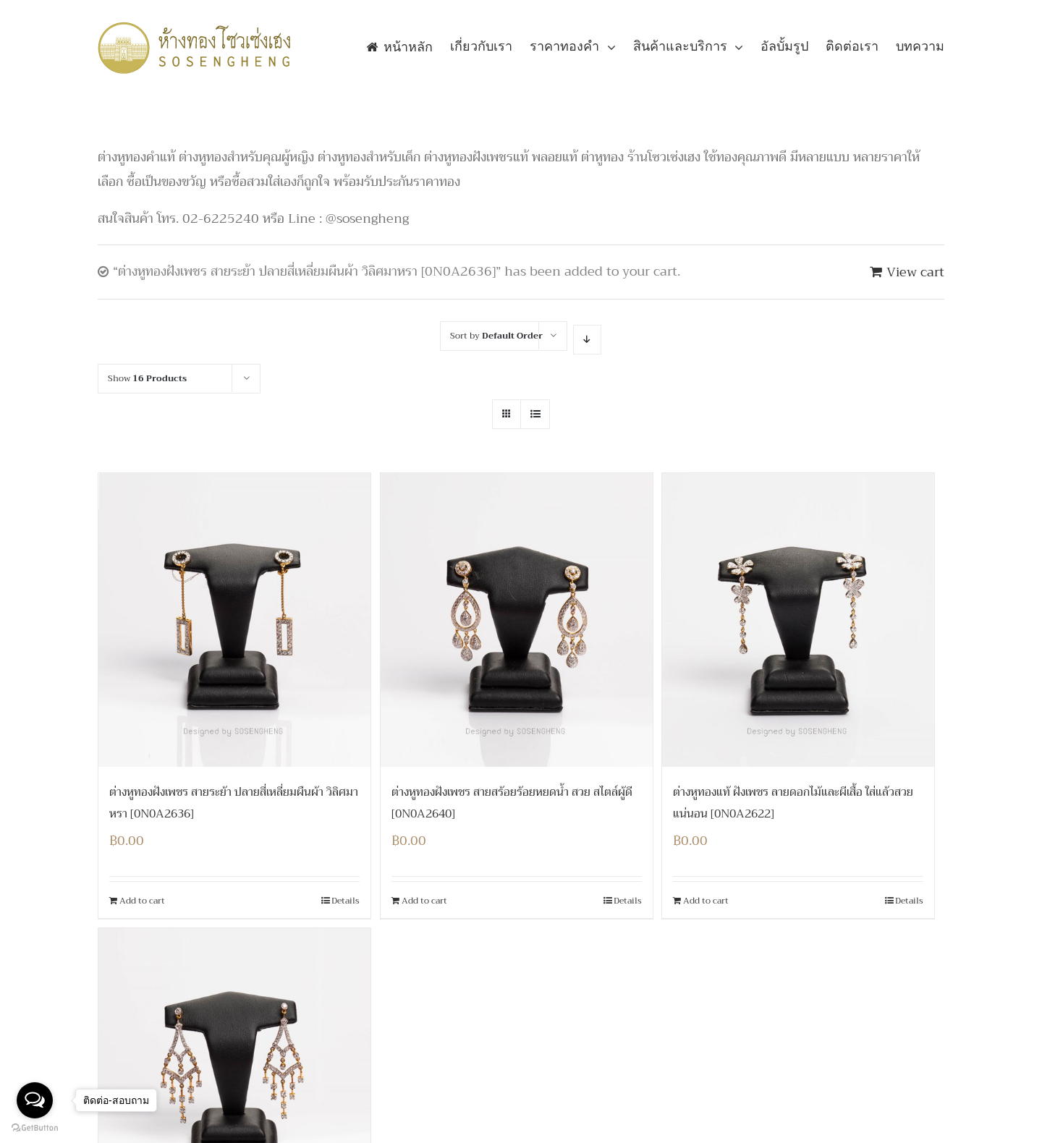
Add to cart (142, 900)
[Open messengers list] (35, 1100)
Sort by (496, 335)
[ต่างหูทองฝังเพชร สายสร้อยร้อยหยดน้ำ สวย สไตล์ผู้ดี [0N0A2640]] (517, 620)
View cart (915, 272)
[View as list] (535, 414)
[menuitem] (408, 46)
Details (345, 900)
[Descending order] (587, 339)
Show (147, 378)
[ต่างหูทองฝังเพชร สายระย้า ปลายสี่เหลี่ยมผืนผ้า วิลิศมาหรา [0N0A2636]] (234, 620)
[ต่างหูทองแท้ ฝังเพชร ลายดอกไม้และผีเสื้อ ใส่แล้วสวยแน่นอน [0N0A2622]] (798, 620)
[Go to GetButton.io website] (35, 1128)
